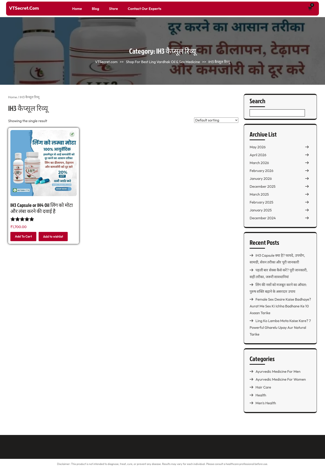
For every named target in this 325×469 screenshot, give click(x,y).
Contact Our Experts (144, 8)
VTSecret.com (24, 8)
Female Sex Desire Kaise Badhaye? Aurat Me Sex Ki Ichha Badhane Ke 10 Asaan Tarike (280, 306)
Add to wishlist (53, 236)
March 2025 (259, 194)
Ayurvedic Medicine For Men (277, 371)
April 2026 (258, 155)
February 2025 (261, 202)
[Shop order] (216, 120)
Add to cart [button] (23, 236)
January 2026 (261, 178)
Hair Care (263, 387)
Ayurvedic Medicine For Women (280, 379)
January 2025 (261, 210)
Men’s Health (265, 403)
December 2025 (263, 186)
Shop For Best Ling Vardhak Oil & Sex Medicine (163, 61)
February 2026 (261, 170)
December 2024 (263, 218)
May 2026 (258, 147)
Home (77, 8)
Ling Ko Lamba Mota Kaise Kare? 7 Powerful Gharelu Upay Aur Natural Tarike (280, 327)
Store (113, 8)
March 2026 (259, 162)
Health (260, 395)
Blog (95, 8)
